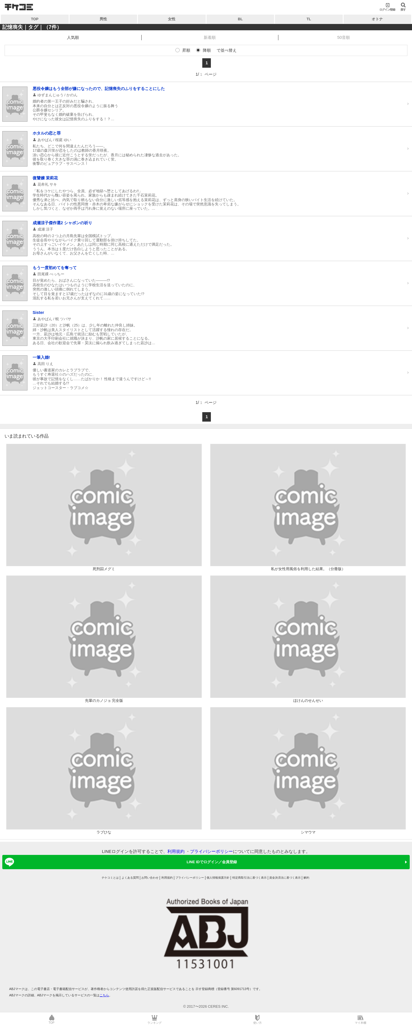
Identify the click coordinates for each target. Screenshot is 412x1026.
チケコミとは (110, 877)
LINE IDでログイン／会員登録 (120, 862)
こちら (104, 995)
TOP (34, 19)
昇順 (186, 50)
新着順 (210, 37)
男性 (103, 19)
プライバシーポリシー (211, 851)
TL (308, 19)
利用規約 (176, 851)
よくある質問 (130, 877)
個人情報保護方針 (218, 877)
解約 (306, 877)
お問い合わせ (150, 877)
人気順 (73, 37)
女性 (171, 19)
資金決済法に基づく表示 (285, 877)
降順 (207, 50)
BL (240, 19)
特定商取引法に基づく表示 (249, 877)
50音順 (343, 37)
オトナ (377, 19)
